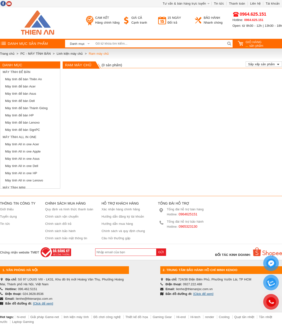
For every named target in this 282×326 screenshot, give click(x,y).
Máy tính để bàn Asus (20, 93)
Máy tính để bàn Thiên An (23, 79)
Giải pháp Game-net (44, 317)
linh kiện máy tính (76, 317)
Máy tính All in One (19, 137)
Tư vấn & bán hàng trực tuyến (184, 3)
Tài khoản (273, 3)
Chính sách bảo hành (60, 231)
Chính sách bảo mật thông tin (66, 238)
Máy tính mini (14, 187)
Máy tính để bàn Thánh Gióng (26, 108)
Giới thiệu (6, 209)
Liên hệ (255, 3)
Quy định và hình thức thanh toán (69, 209)
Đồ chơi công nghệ (107, 317)
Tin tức (219, 3)
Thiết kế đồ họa (136, 317)
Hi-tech (195, 317)
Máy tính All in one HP (21, 173)
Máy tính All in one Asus (22, 158)
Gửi (161, 252)
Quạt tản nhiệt (244, 317)
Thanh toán (237, 3)
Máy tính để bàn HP (19, 115)
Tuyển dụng (8, 216)
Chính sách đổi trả (58, 224)
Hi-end (181, 317)
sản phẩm (250, 43)
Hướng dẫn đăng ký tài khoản (122, 216)
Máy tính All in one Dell (21, 166)
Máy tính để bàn (16, 72)
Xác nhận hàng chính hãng (120, 209)
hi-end (21, 317)
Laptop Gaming (23, 322)
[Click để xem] (43, 303)
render (209, 317)
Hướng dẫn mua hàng (117, 224)
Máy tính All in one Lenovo (24, 180)
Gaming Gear (163, 317)
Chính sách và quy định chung (123, 231)
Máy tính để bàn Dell (20, 101)
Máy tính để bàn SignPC (22, 130)
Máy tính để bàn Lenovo (22, 122)
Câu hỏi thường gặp (115, 238)
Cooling (224, 317)
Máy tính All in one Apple (22, 151)
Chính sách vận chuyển (61, 216)
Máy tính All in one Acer (22, 144)
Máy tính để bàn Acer (20, 86)
